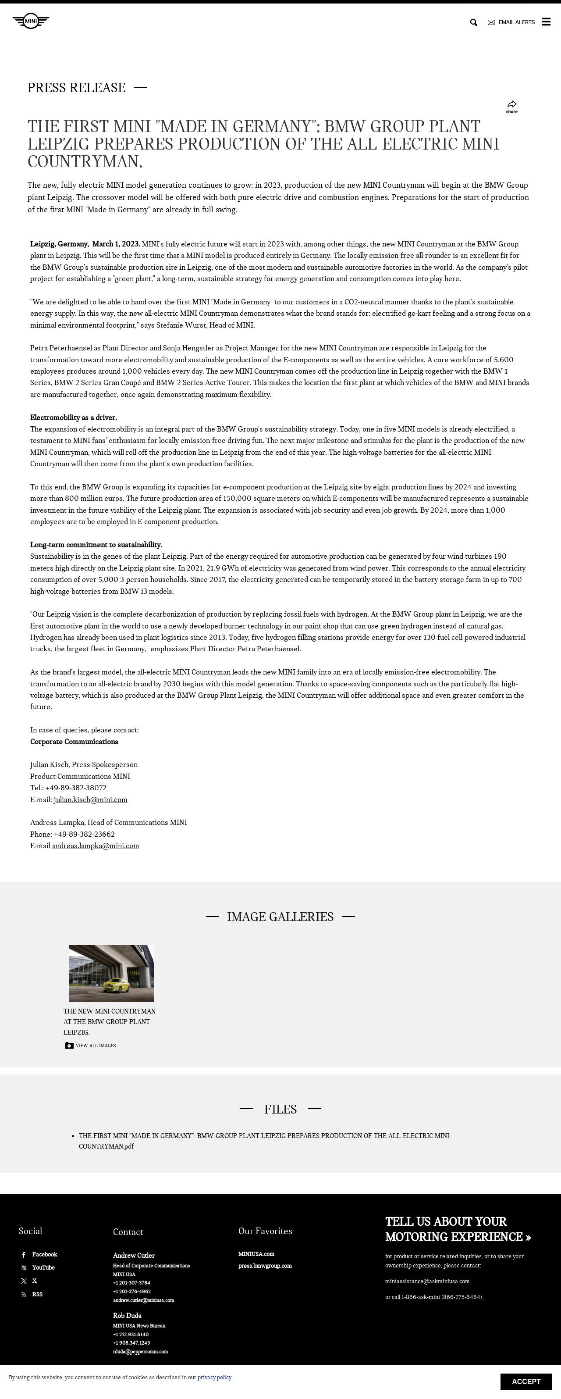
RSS (37, 1294)
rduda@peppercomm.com (140, 1352)
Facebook (44, 1254)
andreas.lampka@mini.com (95, 845)
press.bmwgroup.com (265, 1266)
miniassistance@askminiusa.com (427, 1281)
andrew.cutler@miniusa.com (143, 1300)
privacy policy (214, 1377)
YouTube (43, 1267)
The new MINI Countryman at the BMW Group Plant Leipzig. (110, 1021)
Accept (526, 1381)
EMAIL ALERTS (517, 22)
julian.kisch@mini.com (91, 799)
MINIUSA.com (256, 1254)
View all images (96, 1046)
